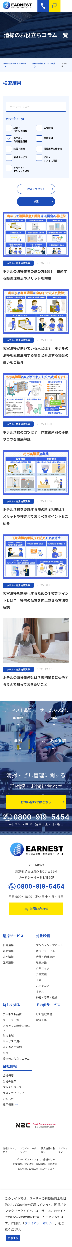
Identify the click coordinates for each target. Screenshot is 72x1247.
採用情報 (8, 1104)
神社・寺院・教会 (47, 997)
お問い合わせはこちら (42, 802)
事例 (5, 1053)
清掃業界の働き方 (53, 148)
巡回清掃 (8, 957)
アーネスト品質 (12, 1014)
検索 (43, 201)
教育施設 (41, 962)
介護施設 (41, 974)
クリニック (43, 968)
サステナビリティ (13, 1093)
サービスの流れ (12, 1041)
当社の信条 (9, 1081)
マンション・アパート (49, 945)
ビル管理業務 (44, 1014)
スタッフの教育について (16, 1028)
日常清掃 (8, 945)
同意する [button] (13, 1238)
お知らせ (8, 1099)
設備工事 (41, 1020)
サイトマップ (63, 1150)
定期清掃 (8, 951)
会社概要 (8, 1075)
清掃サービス (20, 157)
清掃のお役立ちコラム (16, 1059)
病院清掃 (48, 138)
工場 (38, 980)
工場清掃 (48, 127)
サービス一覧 (11, 1020)
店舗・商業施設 (45, 957)
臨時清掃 (8, 962)
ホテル (40, 991)
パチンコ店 (43, 986)
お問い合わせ (36, 908)
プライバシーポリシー (39, 1223)
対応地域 (8, 1035)
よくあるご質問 (12, 1047)
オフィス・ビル (45, 951)
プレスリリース (12, 1087)
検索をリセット (40, 188)
